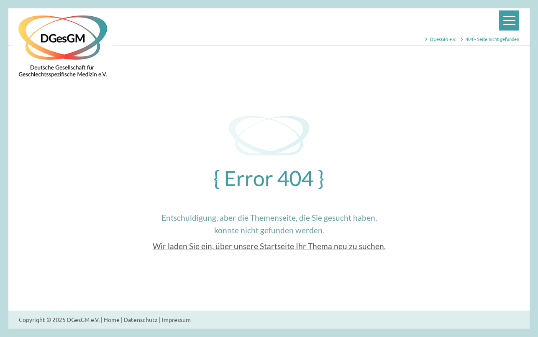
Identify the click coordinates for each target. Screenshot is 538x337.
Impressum (176, 319)
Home (112, 319)
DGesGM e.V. (443, 39)
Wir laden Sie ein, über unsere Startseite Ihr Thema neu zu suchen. (269, 246)
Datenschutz (141, 319)
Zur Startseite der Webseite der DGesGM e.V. (63, 46)
